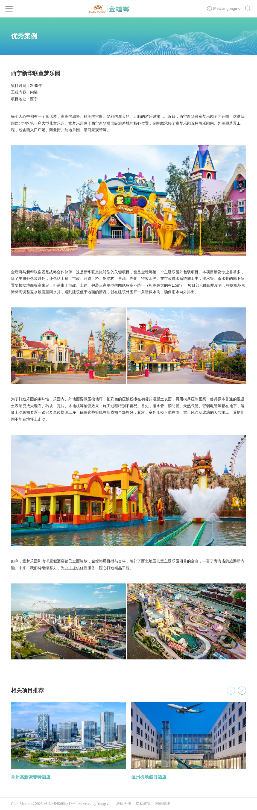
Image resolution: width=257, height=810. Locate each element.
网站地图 (163, 804)
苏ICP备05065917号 (60, 804)
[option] (68, 741)
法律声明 (124, 804)
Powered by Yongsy (93, 804)
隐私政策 (143, 804)
